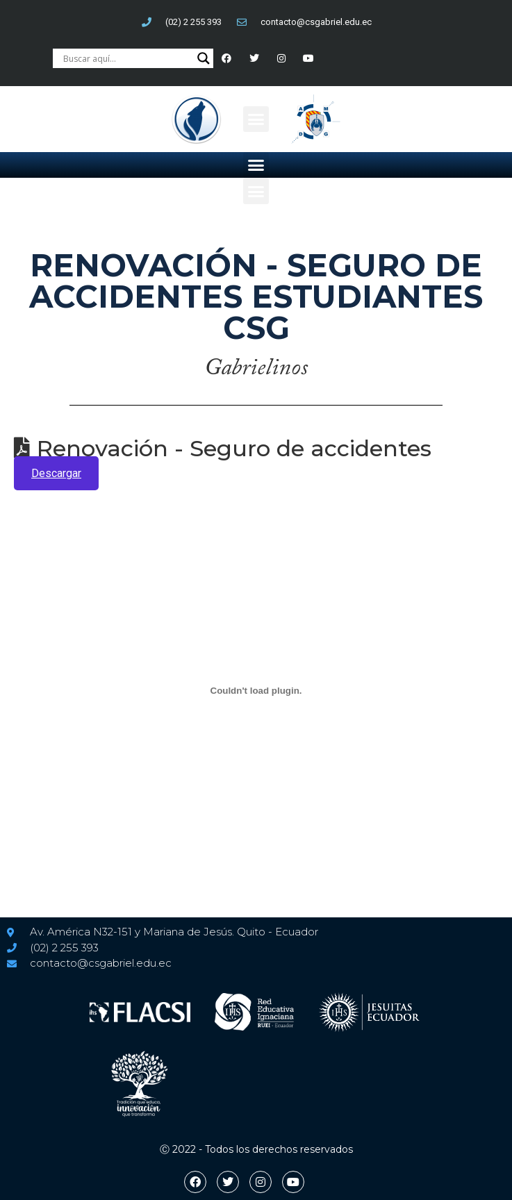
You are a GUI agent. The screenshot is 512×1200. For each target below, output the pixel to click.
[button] (256, 119)
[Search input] (126, 58)
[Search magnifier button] (203, 58)
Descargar (56, 473)
